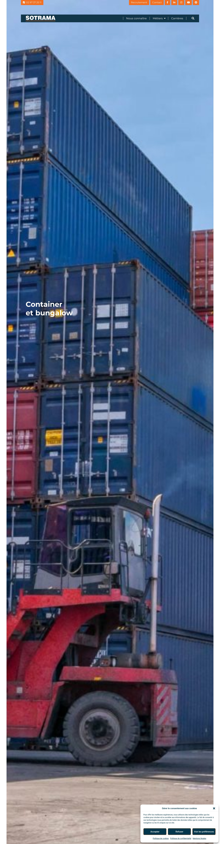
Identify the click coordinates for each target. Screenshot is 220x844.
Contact (150, 2)
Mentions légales (199, 838)
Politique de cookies (161, 838)
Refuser (179, 831)
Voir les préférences (204, 831)
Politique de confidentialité (180, 838)
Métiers (158, 18)
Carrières (177, 18)
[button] (214, 808)
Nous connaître (136, 18)
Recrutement (131, 2)
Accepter (154, 831)
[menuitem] (135, 18)
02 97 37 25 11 (32, 2)
